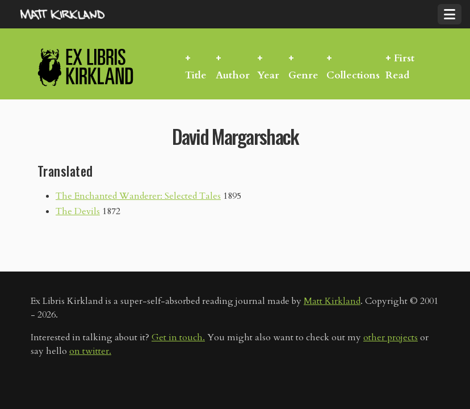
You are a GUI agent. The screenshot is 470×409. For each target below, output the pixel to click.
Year (268, 75)
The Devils (78, 211)
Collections (353, 75)
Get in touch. (178, 337)
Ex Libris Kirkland (105, 66)
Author (233, 75)
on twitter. (90, 351)
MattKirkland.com (76, 14)
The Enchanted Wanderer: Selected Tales (138, 196)
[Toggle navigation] (449, 14)
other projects (390, 337)
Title (196, 75)
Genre (303, 75)
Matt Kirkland (332, 301)
